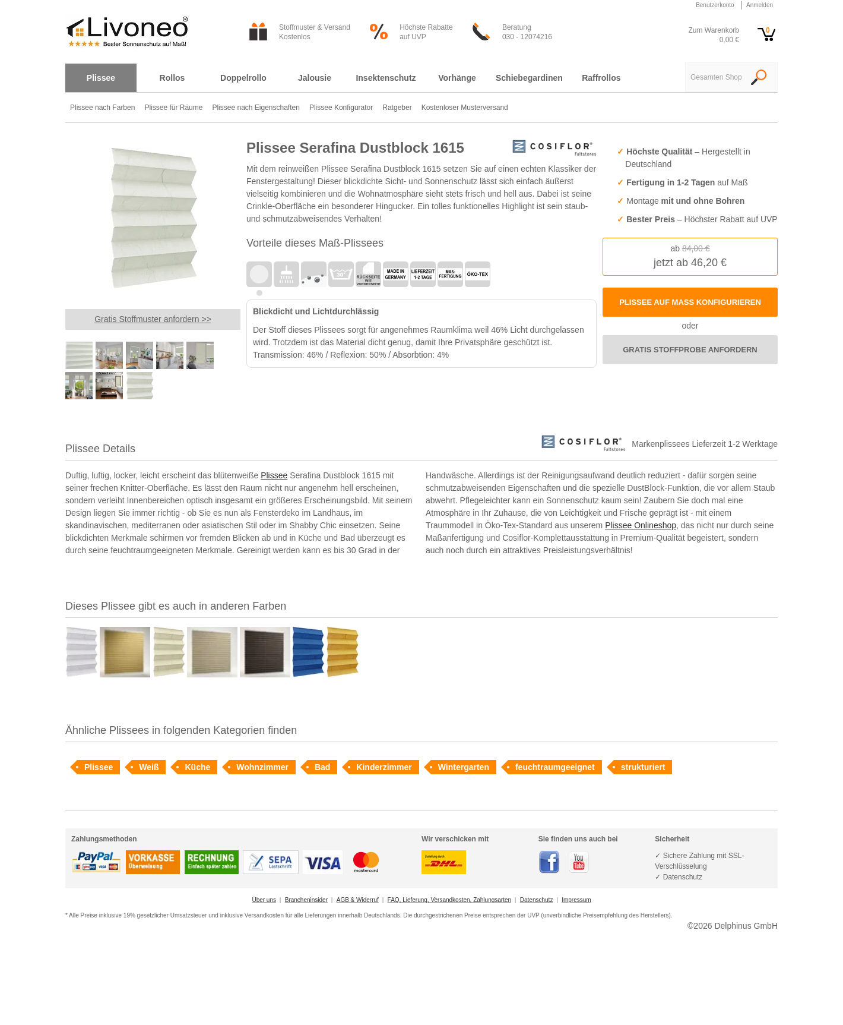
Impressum (576, 900)
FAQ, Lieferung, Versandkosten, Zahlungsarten (449, 900)
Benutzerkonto (715, 5)
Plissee (274, 475)
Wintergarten (463, 767)
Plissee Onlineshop (640, 525)
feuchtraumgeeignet (555, 767)
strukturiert (643, 767)
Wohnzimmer (262, 767)
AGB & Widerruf (358, 900)
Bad (322, 767)
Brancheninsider (306, 900)
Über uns (264, 900)
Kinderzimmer (383, 767)
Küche (197, 767)
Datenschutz (536, 900)
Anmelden (759, 5)
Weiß (149, 767)
